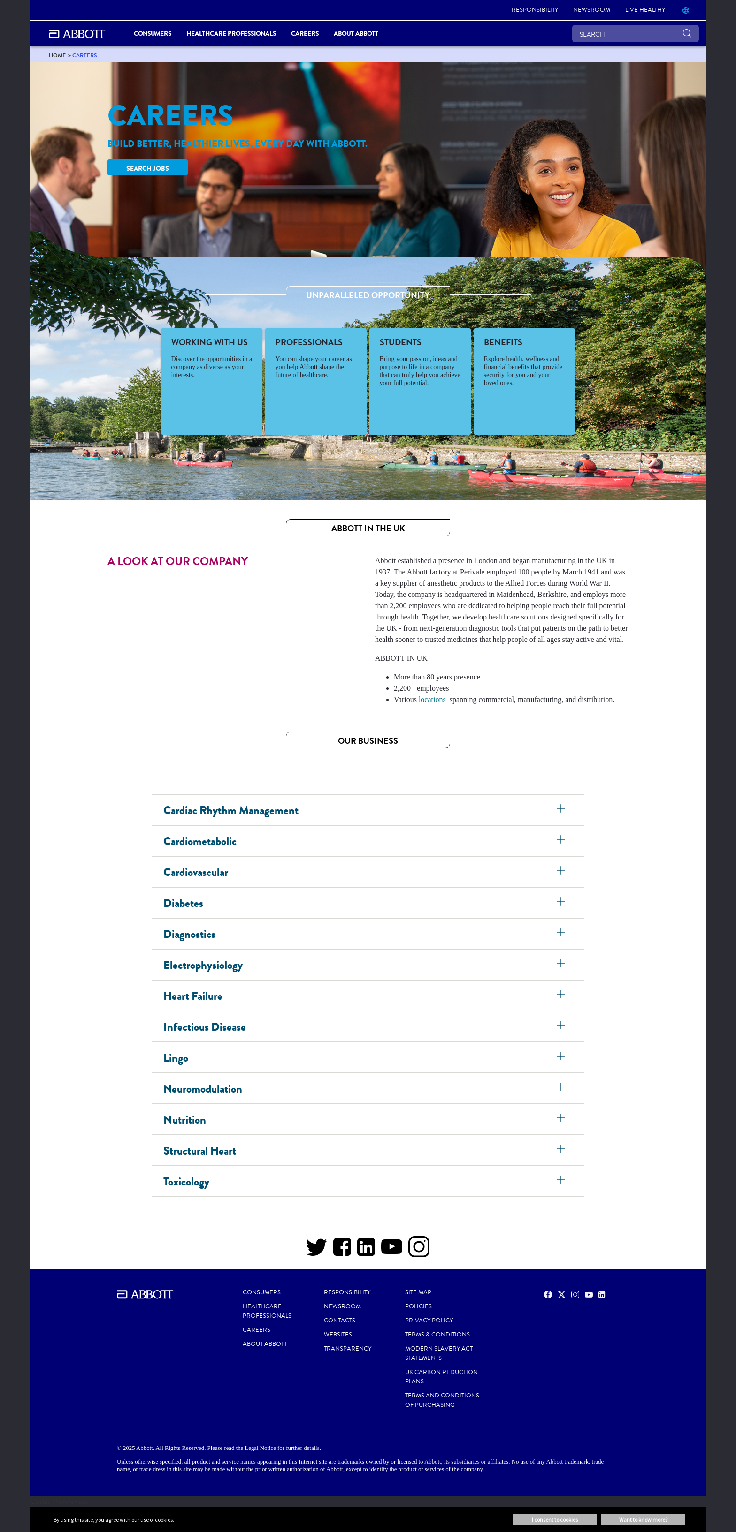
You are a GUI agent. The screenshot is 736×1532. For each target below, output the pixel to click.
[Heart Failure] (562, 996)
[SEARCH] (635, 33)
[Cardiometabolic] (562, 841)
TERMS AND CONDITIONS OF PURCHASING (442, 1400)
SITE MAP (418, 1292)
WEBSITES (338, 1334)
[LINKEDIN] (366, 1251)
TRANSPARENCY (347, 1348)
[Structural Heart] (562, 1150)
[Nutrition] (562, 1119)
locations (432, 699)
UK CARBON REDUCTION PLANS (441, 1377)
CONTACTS (339, 1320)
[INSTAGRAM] (419, 1251)
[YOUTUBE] (392, 1251)
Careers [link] (305, 33)
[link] (535, 10)
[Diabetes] (562, 903)
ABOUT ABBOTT (265, 1344)
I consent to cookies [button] (555, 1519)
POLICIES (418, 1306)
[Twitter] (317, 1251)
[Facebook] (342, 1251)
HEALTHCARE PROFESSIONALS (267, 1311)
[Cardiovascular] (562, 872)
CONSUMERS (262, 1292)
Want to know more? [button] (643, 1519)
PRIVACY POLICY (429, 1320)
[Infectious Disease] (562, 1026)
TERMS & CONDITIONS (437, 1334)
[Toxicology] (562, 1181)
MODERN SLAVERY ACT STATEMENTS (439, 1353)
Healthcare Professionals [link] (231, 33)
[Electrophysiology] (562, 965)
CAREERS (256, 1330)
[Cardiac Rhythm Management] (562, 810)
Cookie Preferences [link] (58, 1501)
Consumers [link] (152, 33)
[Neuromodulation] (562, 1088)
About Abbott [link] (356, 33)
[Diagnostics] (562, 934)
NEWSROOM (342, 1306)
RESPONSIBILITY (347, 1292)
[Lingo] (562, 1057)
